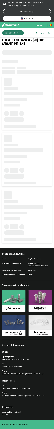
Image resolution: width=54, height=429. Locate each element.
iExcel (30, 275)
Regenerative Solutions (11, 270)
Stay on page (27, 11)
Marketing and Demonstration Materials (38, 264)
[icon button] (48, 4)
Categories (13, 32)
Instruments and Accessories (13, 275)
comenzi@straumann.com (12, 367)
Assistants (32, 270)
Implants (5, 259)
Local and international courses (11, 413)
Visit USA (27, 18)
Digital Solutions (34, 259)
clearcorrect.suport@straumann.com (16, 388)
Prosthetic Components (11, 263)
